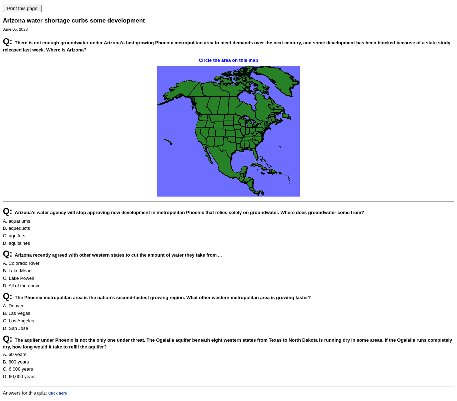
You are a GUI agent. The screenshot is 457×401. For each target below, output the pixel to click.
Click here (57, 393)
